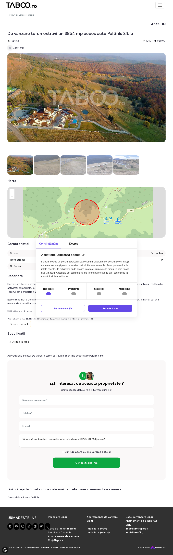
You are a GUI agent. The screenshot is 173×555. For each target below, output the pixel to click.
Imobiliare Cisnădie (59, 532)
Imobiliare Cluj (134, 532)
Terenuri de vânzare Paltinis (23, 497)
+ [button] (12, 191)
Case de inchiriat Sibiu (62, 528)
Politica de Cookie (70, 547)
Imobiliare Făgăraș (137, 528)
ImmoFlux (158, 547)
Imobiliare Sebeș (97, 528)
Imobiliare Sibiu (57, 517)
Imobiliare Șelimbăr (98, 532)
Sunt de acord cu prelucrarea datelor (86, 451)
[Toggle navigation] (160, 5)
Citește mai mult (19, 324)
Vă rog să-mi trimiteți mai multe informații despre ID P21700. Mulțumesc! (86, 441)
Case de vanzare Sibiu (139, 517)
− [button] (12, 196)
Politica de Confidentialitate (42, 547)
